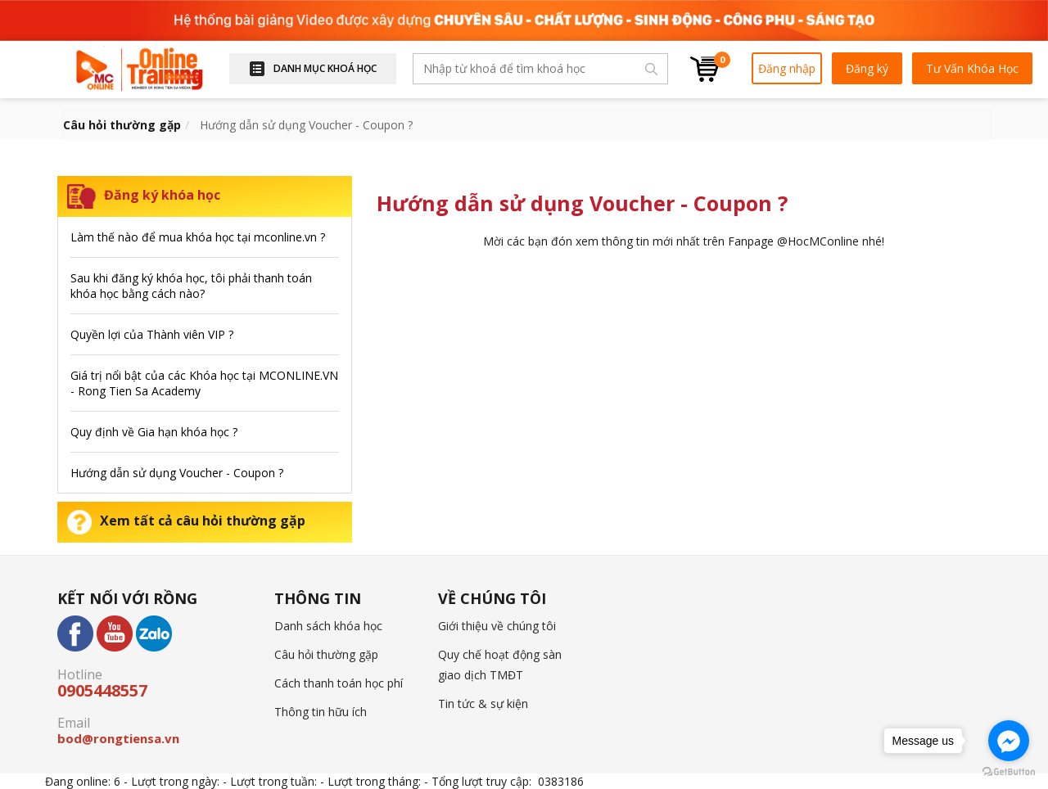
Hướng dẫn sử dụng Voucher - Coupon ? (176, 472)
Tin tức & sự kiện (483, 703)
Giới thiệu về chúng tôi (497, 625)
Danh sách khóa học (328, 625)
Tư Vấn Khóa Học (972, 68)
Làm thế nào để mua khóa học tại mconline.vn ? (197, 237)
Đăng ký (867, 68)
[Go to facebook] (1008, 740)
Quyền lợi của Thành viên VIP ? (151, 334)
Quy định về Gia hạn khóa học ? (153, 432)
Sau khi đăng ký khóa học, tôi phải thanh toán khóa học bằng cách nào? (191, 285)
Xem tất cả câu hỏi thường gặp (186, 521)
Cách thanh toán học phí (338, 683)
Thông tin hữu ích (320, 711)
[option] (524, 20)
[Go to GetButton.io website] (1008, 772)
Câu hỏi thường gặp (326, 654)
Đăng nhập (786, 68)
